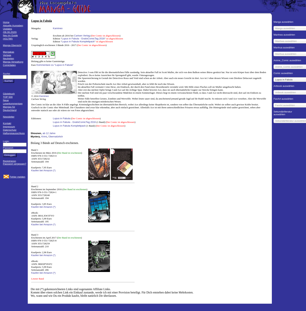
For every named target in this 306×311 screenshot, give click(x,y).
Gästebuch (9, 93)
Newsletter (8, 116)
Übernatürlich (55, 136)
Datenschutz (9, 130)
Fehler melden (17, 176)
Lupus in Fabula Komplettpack (78, 41)
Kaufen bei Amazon (41, 170)
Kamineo (58, 28)
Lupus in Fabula (61, 118)
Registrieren (9, 161)
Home (6, 22)
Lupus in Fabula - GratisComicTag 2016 (83, 38)
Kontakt (7, 123)
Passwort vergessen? (14, 163)
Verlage (7, 55)
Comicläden (9, 65)
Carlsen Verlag (82, 35)
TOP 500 (8, 97)
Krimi (44, 136)
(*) (54, 170)
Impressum (9, 126)
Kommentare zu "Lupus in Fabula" (55, 65)
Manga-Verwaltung (13, 61)
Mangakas (8, 52)
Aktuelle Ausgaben (13, 25)
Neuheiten (8, 58)
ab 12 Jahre (49, 133)
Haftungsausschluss (14, 133)
